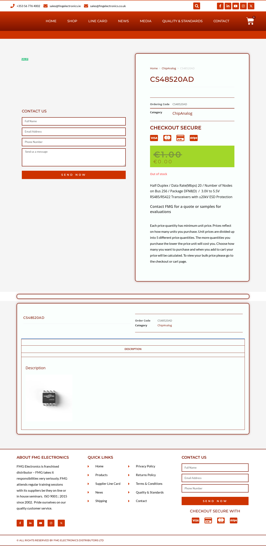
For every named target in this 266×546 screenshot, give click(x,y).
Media (145, 21)
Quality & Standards (182, 21)
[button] (196, 5)
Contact (221, 21)
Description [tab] (133, 349)
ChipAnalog (169, 68)
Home (51, 21)
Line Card (97, 21)
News (123, 21)
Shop (72, 21)
